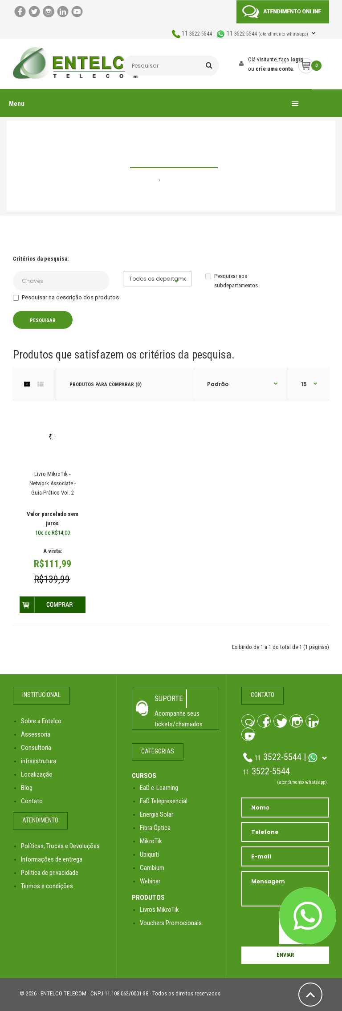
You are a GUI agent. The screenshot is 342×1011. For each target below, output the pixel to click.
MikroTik (151, 841)
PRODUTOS (148, 898)
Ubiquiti (149, 854)
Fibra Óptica (155, 828)
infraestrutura (38, 761)
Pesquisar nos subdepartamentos (231, 281)
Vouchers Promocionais (171, 923)
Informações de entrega (51, 859)
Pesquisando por (184, 180)
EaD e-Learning (159, 788)
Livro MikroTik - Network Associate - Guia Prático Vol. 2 (52, 483)
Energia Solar (156, 814)
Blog (27, 788)
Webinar (150, 881)
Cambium (152, 868)
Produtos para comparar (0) (105, 384)
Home (149, 180)
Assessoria (35, 734)
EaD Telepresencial (163, 801)
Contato (32, 801)
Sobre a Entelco (41, 721)
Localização (37, 774)
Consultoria (36, 748)
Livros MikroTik (159, 910)
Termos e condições (47, 886)
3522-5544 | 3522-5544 (245, 34)
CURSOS (144, 776)
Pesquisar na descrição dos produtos (66, 297)
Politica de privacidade (49, 873)
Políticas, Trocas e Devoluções (60, 846)
